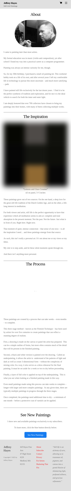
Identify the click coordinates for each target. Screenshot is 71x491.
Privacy (39, 457)
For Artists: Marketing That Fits (42, 464)
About (38, 447)
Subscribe (40, 450)
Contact (39, 454)
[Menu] (66, 3)
